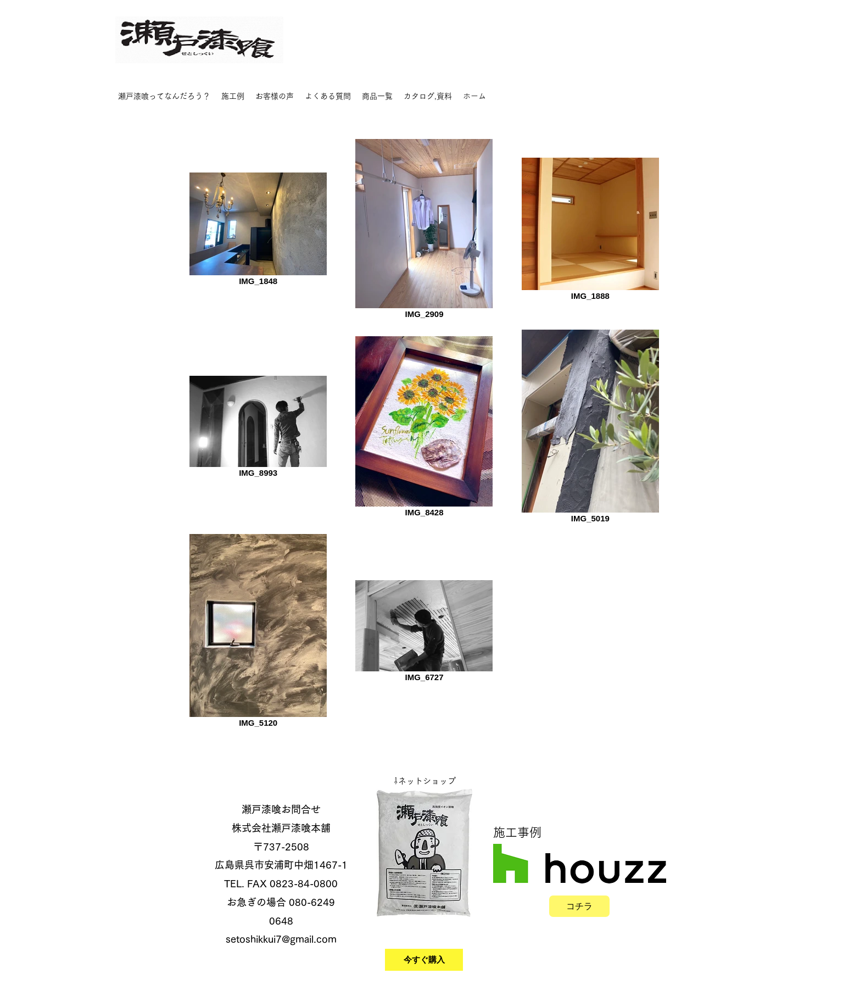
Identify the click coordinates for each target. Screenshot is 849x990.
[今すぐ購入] (424, 960)
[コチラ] (579, 906)
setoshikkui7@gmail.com (281, 939)
